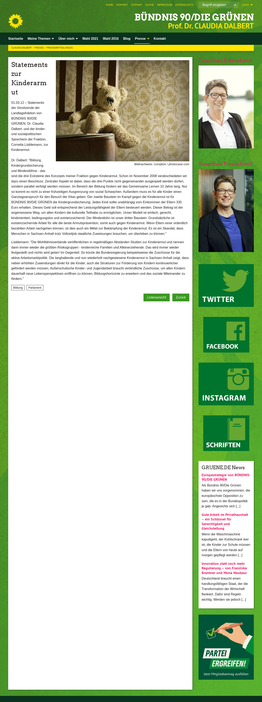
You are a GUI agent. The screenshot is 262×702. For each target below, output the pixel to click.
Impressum (164, 4)
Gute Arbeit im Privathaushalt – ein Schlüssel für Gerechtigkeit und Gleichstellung (225, 521)
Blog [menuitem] (127, 38)
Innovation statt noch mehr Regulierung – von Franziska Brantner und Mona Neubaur (224, 568)
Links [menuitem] (245, 4)
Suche (149, 4)
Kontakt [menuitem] (160, 38)
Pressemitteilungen (60, 47)
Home (109, 4)
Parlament (35, 287)
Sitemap (136, 4)
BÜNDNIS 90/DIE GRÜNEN (194, 17)
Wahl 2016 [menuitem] (111, 38)
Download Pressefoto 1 (225, 60)
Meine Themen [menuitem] (39, 38)
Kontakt (122, 4)
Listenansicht (156, 297)
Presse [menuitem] (140, 38)
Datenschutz (184, 4)
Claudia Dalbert (22, 47)
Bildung (18, 287)
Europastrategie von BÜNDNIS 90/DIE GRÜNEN (226, 477)
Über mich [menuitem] (66, 38)
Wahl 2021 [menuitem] (90, 38)
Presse (40, 47)
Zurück (181, 297)
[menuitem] (109, 5)
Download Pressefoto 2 (226, 164)
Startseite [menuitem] (15, 38)
